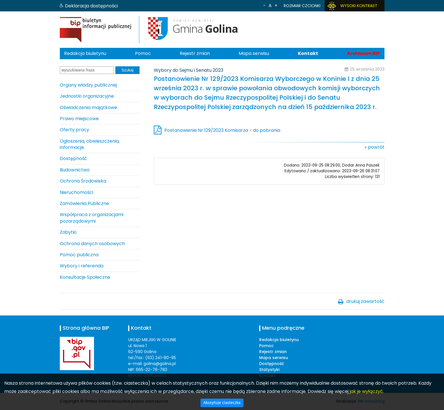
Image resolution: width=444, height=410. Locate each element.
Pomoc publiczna (79, 254)
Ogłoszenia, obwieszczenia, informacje (90, 144)
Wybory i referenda (81, 266)
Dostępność (73, 158)
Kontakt (308, 53)
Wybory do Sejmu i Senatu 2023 (188, 70)
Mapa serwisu (254, 53)
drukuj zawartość (365, 301)
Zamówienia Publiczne (84, 203)
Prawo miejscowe (79, 118)
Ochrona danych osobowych (92, 243)
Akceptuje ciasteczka (221, 402)
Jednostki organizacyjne (87, 96)
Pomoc (143, 53)
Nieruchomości (76, 192)
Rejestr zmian (195, 53)
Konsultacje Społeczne (85, 277)
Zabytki (68, 232)
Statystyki (269, 369)
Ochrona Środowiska (83, 181)
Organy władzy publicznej (88, 85)
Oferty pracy (74, 129)
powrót (376, 147)
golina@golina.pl (160, 363)
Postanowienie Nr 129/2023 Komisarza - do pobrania (222, 130)
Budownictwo (75, 170)
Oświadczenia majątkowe (88, 107)
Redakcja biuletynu (85, 53)
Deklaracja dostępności (91, 6)
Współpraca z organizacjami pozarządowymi (91, 217)
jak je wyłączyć (366, 391)
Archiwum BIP (363, 53)
